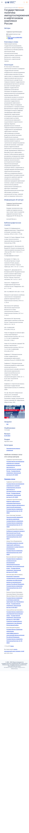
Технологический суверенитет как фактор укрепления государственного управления (14, 519)
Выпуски (10, 7)
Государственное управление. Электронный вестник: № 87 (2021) (14, 536)
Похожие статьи (9, 479)
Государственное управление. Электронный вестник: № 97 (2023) (13, 570)
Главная (6, 7)
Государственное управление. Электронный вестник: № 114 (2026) (14, 524)
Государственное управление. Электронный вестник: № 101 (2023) (13, 473)
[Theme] (27, 2)
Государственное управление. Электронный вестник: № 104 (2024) (14, 511)
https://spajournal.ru (20, 667)
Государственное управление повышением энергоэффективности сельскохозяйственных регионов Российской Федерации (15, 633)
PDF (7, 424)
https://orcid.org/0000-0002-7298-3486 (15, 38)
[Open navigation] (2, 2)
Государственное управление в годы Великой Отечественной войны (14, 613)
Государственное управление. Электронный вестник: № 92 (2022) (14, 588)
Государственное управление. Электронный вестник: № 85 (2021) (13, 605)
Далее (12, 646)
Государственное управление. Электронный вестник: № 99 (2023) (14, 552)
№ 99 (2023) (16, 7)
